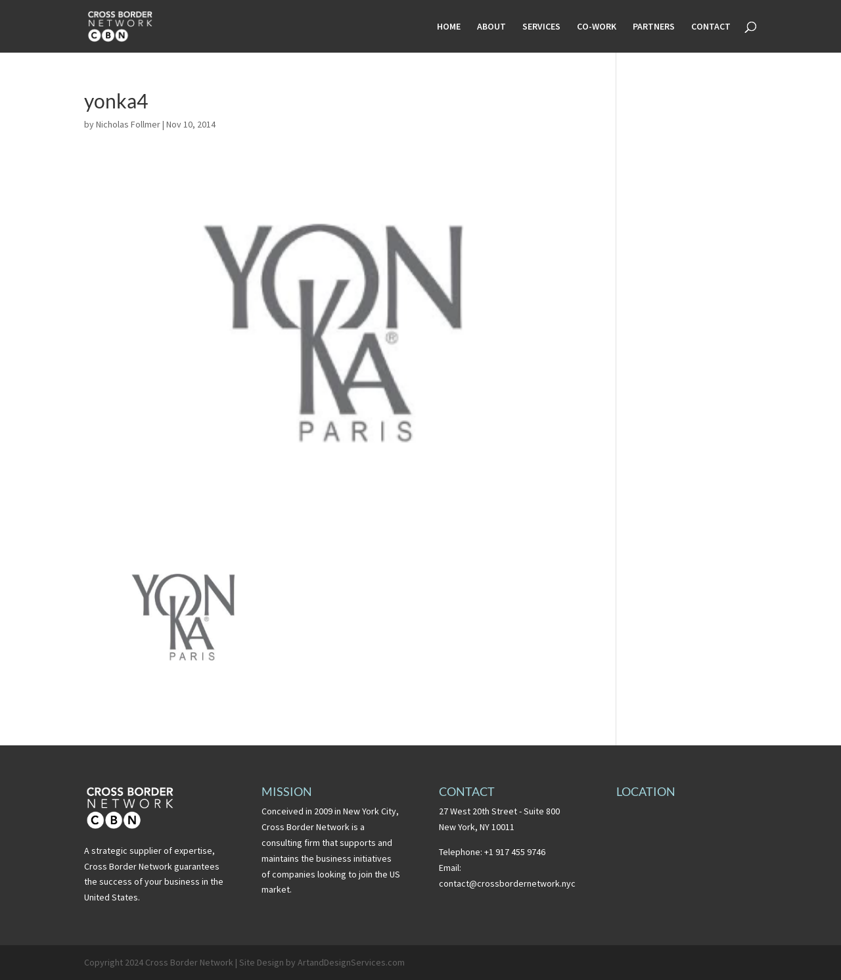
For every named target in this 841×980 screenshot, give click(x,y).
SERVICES (541, 27)
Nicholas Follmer (128, 124)
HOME (449, 27)
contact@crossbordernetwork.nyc (507, 883)
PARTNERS (654, 27)
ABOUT (491, 27)
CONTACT (711, 27)
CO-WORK (596, 27)
